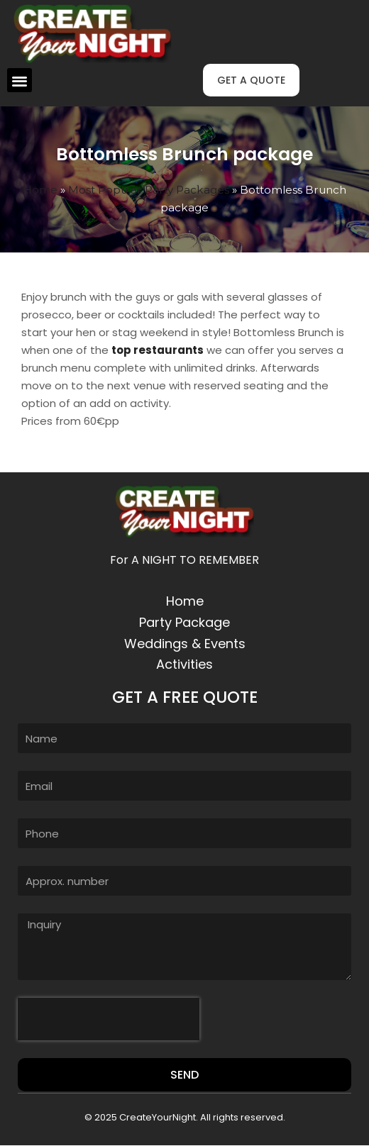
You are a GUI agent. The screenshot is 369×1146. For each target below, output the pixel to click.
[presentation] (108, 1019)
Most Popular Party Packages (148, 189)
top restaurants (157, 350)
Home (40, 189)
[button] (19, 80)
